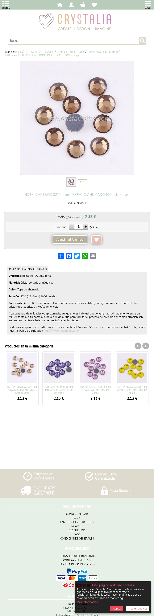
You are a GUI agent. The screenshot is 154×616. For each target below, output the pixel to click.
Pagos (77, 518)
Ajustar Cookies (137, 608)
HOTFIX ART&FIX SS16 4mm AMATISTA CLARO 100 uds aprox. (95, 390)
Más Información (87, 602)
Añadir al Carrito (69, 239)
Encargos (77, 526)
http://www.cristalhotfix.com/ (61, 330)
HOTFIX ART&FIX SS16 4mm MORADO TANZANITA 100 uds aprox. (59, 390)
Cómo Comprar (77, 514)
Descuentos (77, 530)
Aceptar (116, 608)
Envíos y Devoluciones (77, 522)
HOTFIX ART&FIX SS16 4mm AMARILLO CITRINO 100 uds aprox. (132, 390)
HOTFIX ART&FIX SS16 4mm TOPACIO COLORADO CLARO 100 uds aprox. (22, 390)
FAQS (77, 534)
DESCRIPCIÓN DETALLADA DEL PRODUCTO (27, 269)
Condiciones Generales (77, 538)
